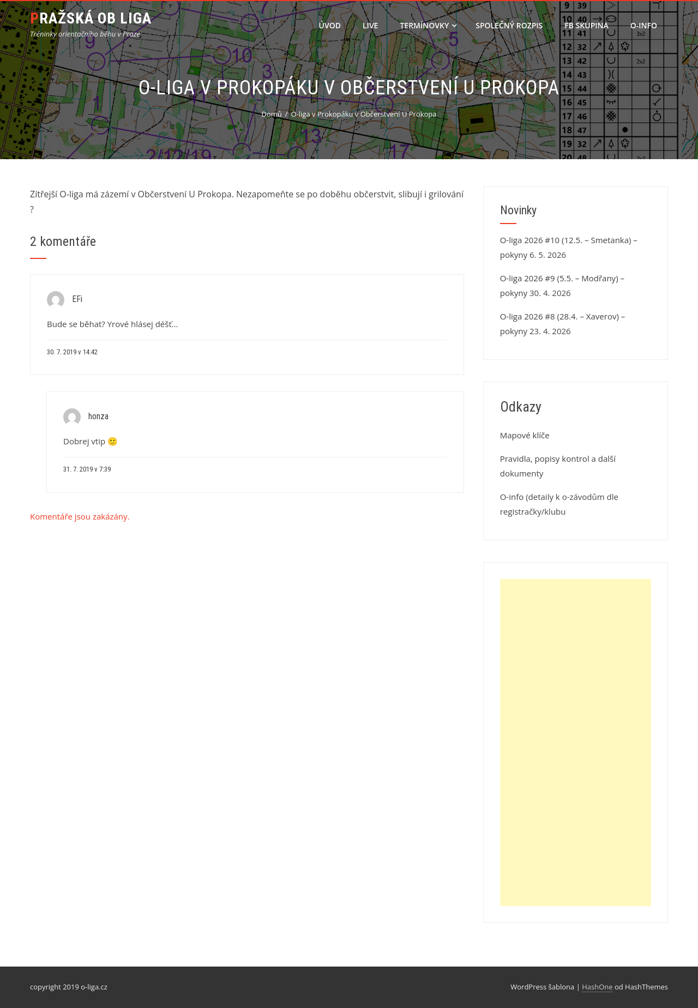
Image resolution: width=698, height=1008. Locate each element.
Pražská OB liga (91, 18)
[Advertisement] (575, 742)
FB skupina (586, 25)
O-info (643, 25)
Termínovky (428, 25)
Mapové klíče (525, 435)
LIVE (370, 25)
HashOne (597, 987)
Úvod (330, 25)
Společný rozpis (509, 25)
